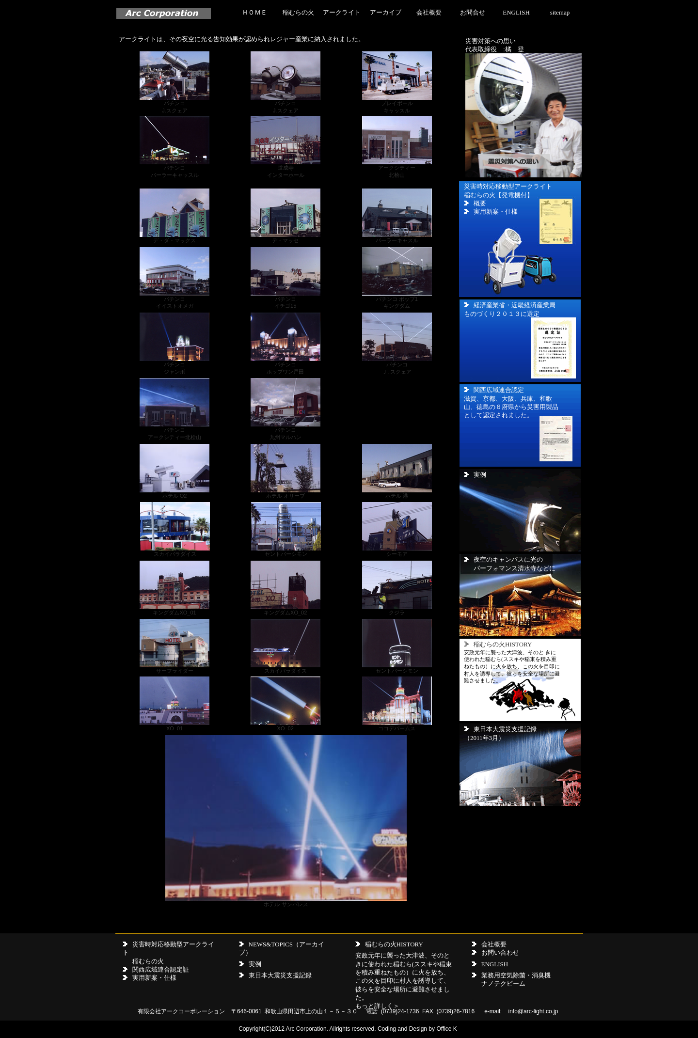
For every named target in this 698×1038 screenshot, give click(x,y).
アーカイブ (385, 12)
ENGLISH (516, 12)
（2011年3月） (484, 737)
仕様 (170, 977)
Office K (446, 1028)
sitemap (560, 12)
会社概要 (429, 12)
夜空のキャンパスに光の (508, 559)
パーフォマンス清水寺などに (514, 568)
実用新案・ (148, 977)
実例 (475, 474)
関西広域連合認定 (499, 389)
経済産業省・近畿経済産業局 (514, 305)
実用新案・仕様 (496, 211)
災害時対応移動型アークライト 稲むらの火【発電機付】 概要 (508, 195)
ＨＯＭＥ (254, 12)
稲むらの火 (298, 12)
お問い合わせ (500, 952)
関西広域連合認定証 (160, 969)
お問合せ (472, 12)
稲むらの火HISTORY (394, 944)
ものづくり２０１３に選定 (501, 313)
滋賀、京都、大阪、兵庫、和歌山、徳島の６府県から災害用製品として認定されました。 (511, 407)
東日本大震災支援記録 (505, 729)
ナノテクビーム (503, 983)
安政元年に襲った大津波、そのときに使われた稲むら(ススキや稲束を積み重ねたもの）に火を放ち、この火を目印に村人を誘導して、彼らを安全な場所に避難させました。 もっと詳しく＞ (403, 980)
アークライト (342, 12)
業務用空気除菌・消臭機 (516, 975)
